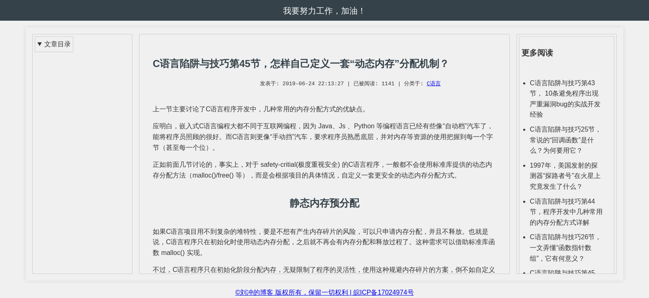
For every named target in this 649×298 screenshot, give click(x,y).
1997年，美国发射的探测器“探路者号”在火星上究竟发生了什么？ (565, 176)
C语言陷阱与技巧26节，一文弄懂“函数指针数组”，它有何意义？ (565, 247)
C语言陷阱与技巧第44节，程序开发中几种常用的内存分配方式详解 (566, 212)
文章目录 (57, 44)
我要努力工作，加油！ (324, 10)
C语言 (434, 84)
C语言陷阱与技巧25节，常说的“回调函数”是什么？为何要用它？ (565, 140)
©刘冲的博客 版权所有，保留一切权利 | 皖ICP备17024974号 (324, 292)
